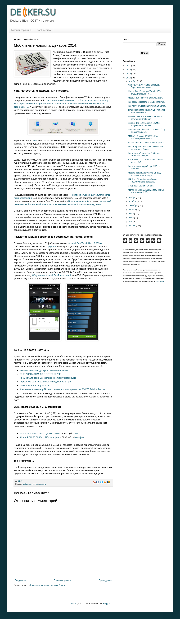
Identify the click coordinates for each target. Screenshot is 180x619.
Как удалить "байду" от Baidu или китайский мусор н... (144, 154)
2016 (128, 69)
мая (131, 222)
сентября (133, 205)
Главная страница (21, 30)
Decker (73, 603)
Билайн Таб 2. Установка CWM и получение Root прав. (144, 124)
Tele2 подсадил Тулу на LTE (34, 385)
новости (42, 484)
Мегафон (79, 437)
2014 (128, 78)
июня (131, 217)
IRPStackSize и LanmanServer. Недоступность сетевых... (142, 180)
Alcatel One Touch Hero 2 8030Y (85, 243)
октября (133, 201)
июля (131, 213)
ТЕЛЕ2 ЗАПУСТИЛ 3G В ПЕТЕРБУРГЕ (40, 374)
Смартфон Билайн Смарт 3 (141, 186)
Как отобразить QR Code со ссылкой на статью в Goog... (145, 148)
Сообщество (44, 30)
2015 (128, 73)
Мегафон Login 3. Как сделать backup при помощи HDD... (146, 191)
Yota (35, 140)
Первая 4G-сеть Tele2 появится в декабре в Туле (45, 381)
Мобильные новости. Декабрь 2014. (145, 98)
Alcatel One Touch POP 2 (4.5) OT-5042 (40, 433)
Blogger (106, 603)
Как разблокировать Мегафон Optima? (146, 102)
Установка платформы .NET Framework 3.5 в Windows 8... (147, 111)
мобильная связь (30, 484)
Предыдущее (105, 580)
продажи (51, 246)
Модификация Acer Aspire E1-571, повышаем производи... (144, 174)
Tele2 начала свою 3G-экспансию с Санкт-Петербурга (48, 378)
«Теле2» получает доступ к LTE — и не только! (44, 370)
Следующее (20, 580)
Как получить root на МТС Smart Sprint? (147, 106)
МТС (77, 433)
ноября (132, 197)
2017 (128, 65)
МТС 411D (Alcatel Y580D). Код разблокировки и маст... (143, 137)
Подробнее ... (161, 281)
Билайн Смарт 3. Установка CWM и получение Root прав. (145, 117)
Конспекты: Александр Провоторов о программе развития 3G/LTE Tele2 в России (62, 389)
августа (132, 209)
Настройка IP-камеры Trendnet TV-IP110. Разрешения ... (144, 92)
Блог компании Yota (78, 201)
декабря (133, 81)
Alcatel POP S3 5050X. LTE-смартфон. (40, 437)
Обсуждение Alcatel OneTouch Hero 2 (51, 275)
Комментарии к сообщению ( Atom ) (47, 585)
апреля (132, 225)
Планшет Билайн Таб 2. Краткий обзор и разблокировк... (146, 130)
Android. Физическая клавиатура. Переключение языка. (144, 86)
